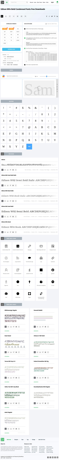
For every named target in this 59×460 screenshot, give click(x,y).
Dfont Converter (49, 450)
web (11, 28)
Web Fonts (9, 440)
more (29, 147)
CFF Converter (27, 450)
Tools (47, 2)
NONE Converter (27, 452)
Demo (44, 2)
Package (33, 440)
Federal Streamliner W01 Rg (41, 361)
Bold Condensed (10, 56)
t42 (4, 40)
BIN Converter (34, 449)
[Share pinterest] (55, 16)
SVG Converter (27, 448)
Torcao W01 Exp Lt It (10, 361)
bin (18, 34)
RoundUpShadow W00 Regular (42, 387)
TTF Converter (42, 446)
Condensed (15, 64)
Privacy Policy (42, 452)
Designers (16, 440)
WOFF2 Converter (49, 448)
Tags (28, 440)
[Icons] (21, 16)
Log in (52, 2)
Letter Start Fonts (41, 440)
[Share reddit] (49, 16)
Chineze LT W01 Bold (39, 336)
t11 (11, 40)
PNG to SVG (26, 446)
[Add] (2, 16)
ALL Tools (33, 452)
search (27, 2)
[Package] (17, 16)
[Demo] (10, 16)
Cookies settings (49, 452)
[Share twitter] (52, 16)
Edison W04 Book (6, 222)
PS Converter (49, 449)
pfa (11, 34)
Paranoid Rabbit (38, 310)
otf (5, 34)
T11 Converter (41, 450)
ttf (4, 28)
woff (11, 31)
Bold (11, 64)
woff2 (18, 31)
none (5, 43)
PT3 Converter (42, 449)
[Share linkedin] (57, 16)
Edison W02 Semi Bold (7, 206)
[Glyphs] (13, 16)
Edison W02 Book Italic (7, 191)
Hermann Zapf (10, 62)
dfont (18, 40)
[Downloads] (8, 170)
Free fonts (2, 2)
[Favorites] (6, 16)
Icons (35, 2)
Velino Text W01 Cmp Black (12, 387)
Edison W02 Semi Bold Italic (8, 175)
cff (18, 37)
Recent (31, 2)
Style (22, 440)
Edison (8, 64)
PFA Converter (27, 449)
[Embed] (13, 170)
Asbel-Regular (8, 412)
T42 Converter (34, 450)
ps (11, 37)
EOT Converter (34, 448)
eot (4, 31)
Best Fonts (39, 2)
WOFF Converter (42, 448)
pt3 (4, 37)
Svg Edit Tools (34, 446)
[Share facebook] (47, 16)
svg (18, 28)
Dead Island (8, 336)
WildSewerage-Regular (11, 310)
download (11, 49)
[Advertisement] (12, 88)
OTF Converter (49, 446)
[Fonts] (25, 16)
